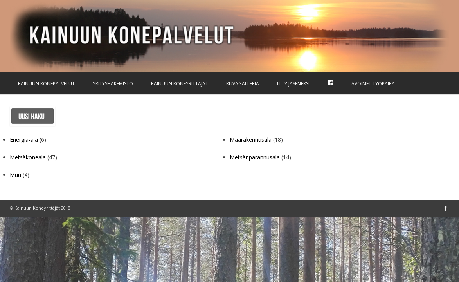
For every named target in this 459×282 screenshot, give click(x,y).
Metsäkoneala (28, 157)
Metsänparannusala (255, 157)
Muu (15, 175)
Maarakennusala (251, 139)
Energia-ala (24, 139)
